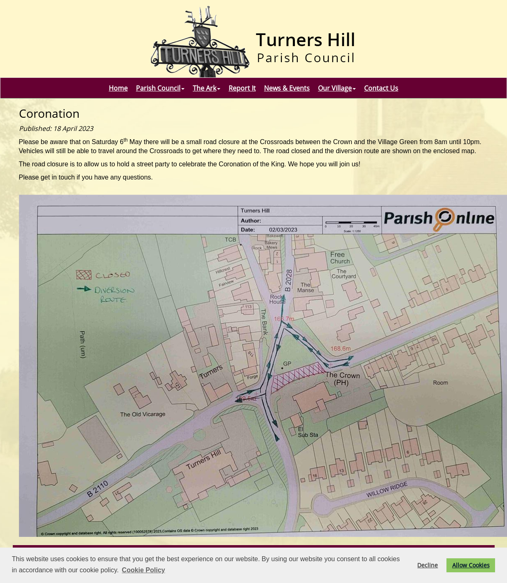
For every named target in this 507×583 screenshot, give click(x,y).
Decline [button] (427, 565)
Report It (242, 88)
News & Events (287, 88)
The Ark (206, 88)
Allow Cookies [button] (471, 565)
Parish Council (160, 88)
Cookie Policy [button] (143, 570)
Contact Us (381, 88)
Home (118, 88)
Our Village (337, 88)
